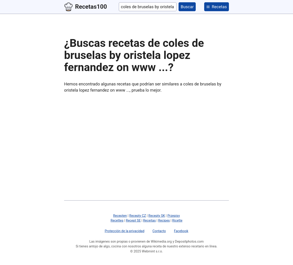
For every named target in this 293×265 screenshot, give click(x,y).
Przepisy (173, 216)
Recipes (164, 221)
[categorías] (216, 6)
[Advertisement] (146, 133)
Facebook (181, 231)
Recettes (117, 221)
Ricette (177, 221)
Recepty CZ (137, 216)
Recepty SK (156, 216)
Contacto (159, 231)
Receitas (149, 221)
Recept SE (133, 221)
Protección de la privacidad (124, 231)
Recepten (120, 216)
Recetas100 (85, 6)
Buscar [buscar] (187, 6)
